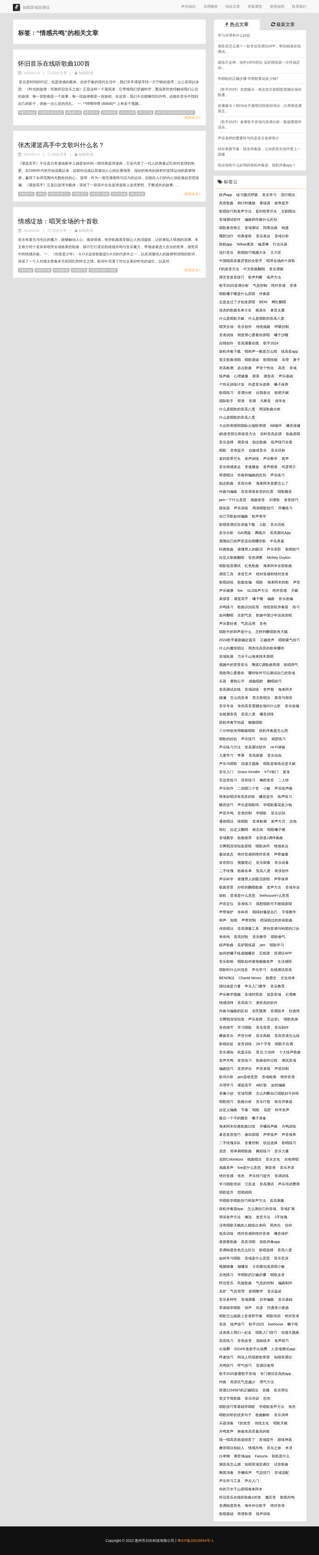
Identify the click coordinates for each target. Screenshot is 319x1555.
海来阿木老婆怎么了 (272, 483)
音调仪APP (283, 953)
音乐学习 (269, 195)
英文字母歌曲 (230, 1398)
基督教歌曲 (228, 1242)
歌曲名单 (244, 871)
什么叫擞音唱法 (231, 648)
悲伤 (266, 1398)
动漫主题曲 (100, 194)
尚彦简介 (289, 467)
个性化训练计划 (231, 384)
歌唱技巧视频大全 (251, 252)
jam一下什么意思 (233, 500)
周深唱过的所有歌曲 (276, 920)
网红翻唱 (279, 302)
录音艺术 (244, 574)
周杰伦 (275, 1225)
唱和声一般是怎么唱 (261, 351)
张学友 (280, 401)
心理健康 (241, 376)
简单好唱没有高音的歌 (237, 797)
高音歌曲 (226, 203)
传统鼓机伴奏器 (275, 607)
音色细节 (226, 1027)
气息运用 (248, 623)
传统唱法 (226, 928)
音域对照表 (254, 994)
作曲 (222, 1382)
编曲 (270, 599)
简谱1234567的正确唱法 (238, 1390)
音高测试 (267, 1184)
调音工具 (226, 574)
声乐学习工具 (230, 1481)
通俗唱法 (226, 821)
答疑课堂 (255, 6)
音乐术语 (287, 1167)
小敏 (266, 788)
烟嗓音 (242, 1266)
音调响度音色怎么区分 (237, 1250)
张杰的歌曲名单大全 (235, 310)
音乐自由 (274, 755)
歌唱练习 (226, 393)
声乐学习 (259, 970)
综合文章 (233, 6)
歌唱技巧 (292, 549)
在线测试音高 (281, 970)
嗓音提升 (266, 797)
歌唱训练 (226, 582)
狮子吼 (292, 1324)
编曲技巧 (226, 1069)
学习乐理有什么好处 (234, 35)
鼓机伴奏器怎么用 (273, 731)
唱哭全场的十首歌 (104, 270)
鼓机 (222, 895)
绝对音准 (287, 1077)
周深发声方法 (230, 1217)
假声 (248, 1308)
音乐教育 (277, 986)
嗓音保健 (293, 426)
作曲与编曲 (228, 491)
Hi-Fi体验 (277, 747)
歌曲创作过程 (267, 1060)
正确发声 (267, 640)
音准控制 (244, 813)
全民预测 (259, 1011)
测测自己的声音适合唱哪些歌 (242, 541)
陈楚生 (271, 978)
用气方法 (267, 1382)
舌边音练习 (228, 780)
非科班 (242, 912)
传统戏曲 (263, 327)
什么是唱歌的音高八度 (266, 318)
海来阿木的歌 (278, 582)
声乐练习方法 (230, 747)
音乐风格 (263, 1036)
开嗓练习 (285, 508)
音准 (293, 285)
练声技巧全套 (281, 442)
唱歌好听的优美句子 (235, 1415)
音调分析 (244, 393)
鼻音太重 (277, 310)
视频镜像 (226, 1266)
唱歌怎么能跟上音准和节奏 (240, 1316)
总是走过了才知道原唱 (237, 302)
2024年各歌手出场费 (250, 1349)
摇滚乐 (260, 310)
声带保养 (281, 879)
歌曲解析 (262, 1415)
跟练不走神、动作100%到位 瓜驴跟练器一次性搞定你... (259, 65)
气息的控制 (265, 1283)
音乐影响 (226, 961)
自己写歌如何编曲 (233, 516)
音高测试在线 (230, 689)
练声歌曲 (226, 945)
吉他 (293, 821)
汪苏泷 (250, 1184)
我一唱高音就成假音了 (237, 1440)
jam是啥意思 (247, 1077)
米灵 (288, 1448)
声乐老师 (255, 1019)
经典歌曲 (62, 270)
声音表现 (263, 1069)
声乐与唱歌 (228, 764)
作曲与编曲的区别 (233, 1011)
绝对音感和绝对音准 (272, 574)
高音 (281, 368)
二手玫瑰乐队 (230, 1143)
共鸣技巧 (226, 1365)
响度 (285, 228)
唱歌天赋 (280, 1423)
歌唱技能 (270, 360)
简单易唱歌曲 (241, 1151)
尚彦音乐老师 (259, 384)
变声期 (268, 689)
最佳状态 (226, 854)
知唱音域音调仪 (52, 112)
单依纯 (224, 937)
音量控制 (252, 1143)
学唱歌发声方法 (271, 1407)
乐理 (285, 360)
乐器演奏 (226, 1423)
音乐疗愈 (263, 1102)
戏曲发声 (226, 1167)
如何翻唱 (226, 615)
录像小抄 (226, 1093)
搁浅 (248, 1217)
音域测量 (248, 1299)
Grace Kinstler (248, 772)
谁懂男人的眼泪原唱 (253, 879)
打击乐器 (280, 244)
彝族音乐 (226, 1036)
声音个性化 (265, 368)
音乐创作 (244, 327)
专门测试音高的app (275, 1374)
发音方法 (263, 1217)
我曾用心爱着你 (231, 673)
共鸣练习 (226, 607)
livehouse (275, 1324)
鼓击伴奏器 (283, 1102)
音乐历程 (277, 524)
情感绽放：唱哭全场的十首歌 (58, 221)
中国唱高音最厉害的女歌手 (240, 261)
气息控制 (260, 285)
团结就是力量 (230, 986)
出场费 (224, 1349)
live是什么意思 (249, 1167)
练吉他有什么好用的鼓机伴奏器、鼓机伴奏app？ (257, 165)
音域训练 (252, 689)
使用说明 (277, 6)
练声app (26, 270)
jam (262, 945)
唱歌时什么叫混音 (233, 970)
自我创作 (226, 343)
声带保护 (226, 912)
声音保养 (289, 1135)
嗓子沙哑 (281, 335)
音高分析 (244, 483)
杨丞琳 (263, 244)
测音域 (242, 442)
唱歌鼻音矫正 (230, 228)
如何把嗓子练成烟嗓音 (237, 953)
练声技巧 (237, 1324)
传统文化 (262, 1423)
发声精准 (270, 467)
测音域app (28, 112)
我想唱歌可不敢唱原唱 (274, 904)
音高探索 (256, 755)
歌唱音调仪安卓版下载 (237, 524)
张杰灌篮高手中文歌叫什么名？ (61, 144)
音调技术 (277, 1011)
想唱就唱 (244, 1192)
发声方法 (274, 887)
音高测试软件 (255, 747)
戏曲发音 (258, 500)
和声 (222, 920)
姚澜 (222, 698)
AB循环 (276, 426)
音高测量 (277, 1200)
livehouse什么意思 (274, 895)
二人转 (283, 780)
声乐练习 (277, 475)
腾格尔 (260, 533)
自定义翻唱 (239, 829)
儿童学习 (226, 755)
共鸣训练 (289, 1126)
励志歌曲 (138, 194)
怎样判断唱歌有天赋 (271, 632)
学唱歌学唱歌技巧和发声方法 (242, 1200)
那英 (256, 376)
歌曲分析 (244, 1102)
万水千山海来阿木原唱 (255, 656)
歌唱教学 (256, 1291)
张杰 (42, 194)
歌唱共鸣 (287, 1497)
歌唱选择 (266, 1250)
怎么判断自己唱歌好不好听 (277, 1093)
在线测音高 (228, 714)
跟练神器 (285, 1440)
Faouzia (261, 1456)
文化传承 (128, 112)
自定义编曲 (228, 1110)
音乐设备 (281, 862)
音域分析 (281, 236)
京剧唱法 (288, 211)
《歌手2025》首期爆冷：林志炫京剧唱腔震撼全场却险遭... (259, 92)
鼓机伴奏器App (231, 1209)
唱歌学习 (277, 945)
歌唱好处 (226, 1044)
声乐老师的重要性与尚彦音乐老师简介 (248, 138)
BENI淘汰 (227, 978)
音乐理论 (281, 1390)
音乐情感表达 (230, 467)
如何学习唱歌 (230, 1258)
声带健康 (281, 854)
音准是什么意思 (242, 895)
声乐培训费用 (289, 1184)
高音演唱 (248, 1242)
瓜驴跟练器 (246, 945)
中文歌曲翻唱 (254, 269)
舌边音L (273, 1019)
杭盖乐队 (244, 1052)
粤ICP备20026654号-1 (195, 1541)
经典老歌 (110, 112)
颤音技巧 (226, 805)
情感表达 (281, 846)
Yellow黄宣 (245, 244)
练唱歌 (242, 821)
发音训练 (244, 1044)
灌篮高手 (81, 194)
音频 (266, 1390)
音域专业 (292, 887)
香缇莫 (265, 203)
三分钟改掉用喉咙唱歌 (237, 731)
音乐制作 (281, 1027)
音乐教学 (259, 937)
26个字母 (263, 1044)
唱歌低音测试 (230, 566)
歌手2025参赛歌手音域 (237, 1374)
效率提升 (281, 203)
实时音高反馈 (271, 434)
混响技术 (263, 1341)
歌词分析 (226, 1077)
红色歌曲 (252, 566)
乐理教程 (210, 6)
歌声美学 (259, 516)
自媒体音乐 (258, 450)
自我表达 (263, 393)
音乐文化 (273, 1159)
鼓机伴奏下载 (230, 351)
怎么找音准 (239, 698)
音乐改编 (120, 194)
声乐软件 (226, 788)
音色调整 (255, 557)
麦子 (296, 360)
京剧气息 (244, 615)
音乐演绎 (281, 1415)
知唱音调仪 (283, 1357)
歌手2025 (256, 1324)
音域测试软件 (230, 219)
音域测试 (252, 228)
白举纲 (224, 1456)
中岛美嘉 (277, 541)
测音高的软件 (267, 1003)
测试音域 (289, 1060)
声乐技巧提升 (259, 1176)
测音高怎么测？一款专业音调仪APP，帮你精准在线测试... (259, 49)
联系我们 (299, 6)
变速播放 (252, 467)
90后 (263, 739)
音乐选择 (226, 442)
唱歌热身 (291, 1019)
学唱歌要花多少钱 (277, 805)
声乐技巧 (248, 739)
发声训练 (252, 459)
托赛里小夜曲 (278, 1308)
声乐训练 (241, 508)
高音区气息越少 (242, 1382)
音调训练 (281, 1176)
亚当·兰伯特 (265, 1052)
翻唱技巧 (274, 681)
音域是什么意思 (257, 1258)
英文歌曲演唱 (230, 360)
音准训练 (226, 335)
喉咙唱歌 (255, 722)
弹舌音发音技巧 (231, 277)
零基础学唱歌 (230, 1308)
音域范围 (244, 1093)
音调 (252, 401)
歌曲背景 (226, 887)
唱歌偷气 (278, 937)
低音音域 (274, 994)
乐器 (222, 681)
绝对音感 (278, 285)
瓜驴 (222, 1291)
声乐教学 (270, 459)
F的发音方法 (229, 269)
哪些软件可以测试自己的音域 (271, 673)
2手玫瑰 (280, 1217)
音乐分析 (226, 533)
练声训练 (263, 1514)
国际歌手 (226, 401)
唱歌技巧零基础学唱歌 (237, 1407)
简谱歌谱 (244, 1514)
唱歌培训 (273, 1316)
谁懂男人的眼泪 (250, 549)
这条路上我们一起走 (235, 1332)
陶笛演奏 (226, 1473)
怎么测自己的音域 (261, 1209)
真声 (285, 459)
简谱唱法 (226, 475)
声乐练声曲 (283, 788)
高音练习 (226, 1341)
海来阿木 (285, 689)
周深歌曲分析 (270, 409)
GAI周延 (244, 533)
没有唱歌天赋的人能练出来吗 (242, 1225)
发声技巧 (281, 1341)
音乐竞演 (281, 1258)
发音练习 (244, 1060)
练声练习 (285, 797)
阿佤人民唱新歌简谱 (253, 1357)
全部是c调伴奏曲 (269, 838)
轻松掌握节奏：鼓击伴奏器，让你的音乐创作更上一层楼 (259, 151)
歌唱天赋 (281, 393)
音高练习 (244, 1003)
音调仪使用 (265, 1365)
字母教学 (289, 912)
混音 (222, 1151)
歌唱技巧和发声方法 (235, 211)
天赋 (294, 590)
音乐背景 (263, 1027)
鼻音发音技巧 (230, 1135)
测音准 (270, 1167)
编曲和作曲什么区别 (261, 219)
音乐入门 (226, 772)
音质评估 (244, 1069)
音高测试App (280, 533)
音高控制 (241, 937)
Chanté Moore (250, 978)
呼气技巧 (244, 1365)
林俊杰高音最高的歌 (253, 1431)
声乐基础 (286, 376)
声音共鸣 (226, 813)
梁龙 (286, 772)
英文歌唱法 (261, 698)
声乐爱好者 (228, 623)
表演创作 (281, 871)
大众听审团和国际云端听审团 (242, 426)
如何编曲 (278, 1085)
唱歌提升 (226, 1192)
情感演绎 (226, 1003)
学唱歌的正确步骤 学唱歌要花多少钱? (248, 79)
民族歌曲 (244, 1283)
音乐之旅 (146, 112)
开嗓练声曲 (269, 1126)
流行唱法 (288, 195)
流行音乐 (226, 252)
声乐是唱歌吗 (248, 805)
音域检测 (269, 1077)
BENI (263, 302)
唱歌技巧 (226, 1102)
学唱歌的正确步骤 (251, 1275)
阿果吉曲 (270, 228)
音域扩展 (287, 1209)
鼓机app (225, 244)
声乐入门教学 (255, 986)
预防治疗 (226, 236)
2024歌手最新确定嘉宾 (237, 640)
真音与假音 (283, 698)
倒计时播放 (246, 203)
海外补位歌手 (255, 1505)
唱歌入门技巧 (266, 1332)
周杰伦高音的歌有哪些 (266, 648)
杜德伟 (294, 1011)
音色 (263, 623)
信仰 (288, 1225)
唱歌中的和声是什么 (235, 632)
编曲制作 (285, 1283)
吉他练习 (226, 1275)
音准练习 (244, 904)
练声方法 (274, 277)
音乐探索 (263, 862)
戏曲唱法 (254, 1159)
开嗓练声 (244, 1473)
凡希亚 (265, 401)
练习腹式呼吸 (247, 195)
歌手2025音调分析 (234, 285)
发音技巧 (291, 500)
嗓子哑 (257, 599)
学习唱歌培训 (230, 1184)
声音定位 (226, 904)
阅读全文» (192, 117)
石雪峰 (290, 994)
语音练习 (248, 780)
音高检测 (226, 368)
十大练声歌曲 (290, 1052)
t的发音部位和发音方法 (237, 434)
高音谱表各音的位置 (257, 491)
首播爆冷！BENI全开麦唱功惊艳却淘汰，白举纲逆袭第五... (260, 108)
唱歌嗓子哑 (276, 829)
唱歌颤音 (285, 491)
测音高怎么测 (230, 1464)
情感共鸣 (74, 112)
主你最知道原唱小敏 (268, 1266)
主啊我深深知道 (231, 1019)
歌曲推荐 (244, 838)
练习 (296, 607)
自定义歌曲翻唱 (231, 557)
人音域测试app (283, 1349)
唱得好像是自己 (265, 912)
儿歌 (262, 524)
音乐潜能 (276, 269)
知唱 (233, 920)
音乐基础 (285, 1299)
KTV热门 (271, 772)
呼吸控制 (281, 327)
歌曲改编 (244, 582)
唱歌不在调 (284, 1044)
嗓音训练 (267, 714)
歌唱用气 (291, 665)
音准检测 (259, 821)
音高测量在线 (248, 343)
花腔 (267, 1110)
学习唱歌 (244, 1027)
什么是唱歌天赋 (231, 318)
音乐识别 (278, 813)
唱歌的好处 (228, 739)
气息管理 (237, 1291)
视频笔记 (244, 862)
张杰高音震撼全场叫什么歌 (259, 706)
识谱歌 (274, 500)
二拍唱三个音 (248, 788)
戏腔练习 (278, 739)
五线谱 (264, 953)
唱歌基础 (252, 360)
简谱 (241, 401)
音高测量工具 (248, 928)
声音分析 (244, 1036)
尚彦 (259, 1308)
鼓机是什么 (281, 1456)
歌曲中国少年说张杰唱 (274, 615)
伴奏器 (264, 294)
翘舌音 (270, 1497)
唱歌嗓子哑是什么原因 (237, 294)
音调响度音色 (230, 1505)
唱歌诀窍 (262, 846)
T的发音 (244, 1423)
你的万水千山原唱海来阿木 (240, 1489)
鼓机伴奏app (270, 1242)
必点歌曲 (244, 368)
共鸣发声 (226, 1431)
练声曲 (224, 376)
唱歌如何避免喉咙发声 (255, 961)
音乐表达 (263, 236)
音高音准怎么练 (287, 1036)
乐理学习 (226, 1085)
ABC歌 (261, 1085)
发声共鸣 (226, 1060)
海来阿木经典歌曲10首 (237, 1126)
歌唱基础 (226, 1514)
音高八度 (248, 714)
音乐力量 (281, 1151)
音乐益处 (274, 1291)
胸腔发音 (267, 780)
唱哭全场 (44, 270)
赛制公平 (237, 681)
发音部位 (226, 862)
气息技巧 (263, 1473)
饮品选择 (270, 1143)
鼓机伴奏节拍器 (231, 722)
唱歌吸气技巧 (289, 640)
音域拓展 (226, 656)
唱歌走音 (277, 1275)
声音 (296, 582)
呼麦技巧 (226, 1357)
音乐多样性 (228, 1299)
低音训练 (226, 1233)
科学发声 (282, 1110)
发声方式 (278, 821)
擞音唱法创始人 (231, 1448)
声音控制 (281, 1069)
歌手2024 (270, 343)
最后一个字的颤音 (233, 1118)
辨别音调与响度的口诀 (281, 928)
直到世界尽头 (60, 194)
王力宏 (275, 252)
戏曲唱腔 (256, 681)
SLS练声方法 (257, 590)
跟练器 (224, 508)
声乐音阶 (274, 549)
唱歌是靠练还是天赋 (279, 764)
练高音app (289, 351)
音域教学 (226, 838)
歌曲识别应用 (248, 607)
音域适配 (281, 1473)
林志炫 (257, 829)
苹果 (241, 755)
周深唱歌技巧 (263, 508)
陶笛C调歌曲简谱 (266, 665)
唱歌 (222, 450)
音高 (222, 1324)
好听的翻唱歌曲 (250, 887)
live (240, 590)
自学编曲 (267, 1299)
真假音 (224, 599)
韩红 (222, 829)
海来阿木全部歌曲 (277, 566)
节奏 (244, 1110)
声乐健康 (226, 590)
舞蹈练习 (263, 1151)
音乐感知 (226, 1052)
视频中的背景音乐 (233, 665)
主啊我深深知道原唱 (235, 846)
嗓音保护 (281, 1233)
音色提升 (237, 450)
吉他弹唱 (291, 1159)
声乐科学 (226, 879)
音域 (293, 368)
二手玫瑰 (226, 871)
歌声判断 (255, 277)
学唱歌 (261, 813)
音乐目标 (278, 450)
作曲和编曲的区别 (251, 475)
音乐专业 (226, 706)
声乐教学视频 (230, 994)
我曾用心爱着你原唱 (253, 335)
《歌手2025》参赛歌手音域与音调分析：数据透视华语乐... (259, 124)
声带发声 (270, 1135)
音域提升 (266, 1440)
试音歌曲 (281, 1464)
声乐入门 (252, 1481)
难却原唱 (252, 1135)
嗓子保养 (281, 384)
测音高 (269, 376)
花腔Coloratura (231, 1159)
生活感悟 (285, 961)
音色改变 (244, 1341)
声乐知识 (188, 6)
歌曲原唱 (293, 434)
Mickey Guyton (279, 557)
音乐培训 (252, 1398)
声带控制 (249, 920)
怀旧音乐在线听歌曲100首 (54, 63)
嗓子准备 (259, 1118)
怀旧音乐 (92, 112)
